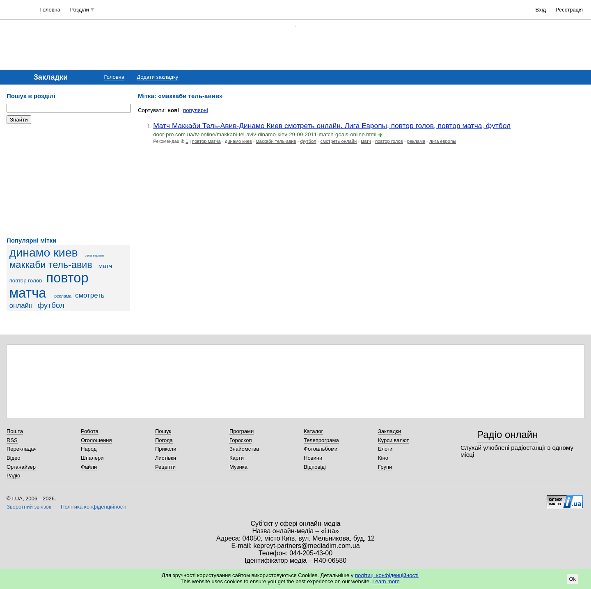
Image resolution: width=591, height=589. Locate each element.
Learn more (385, 581)
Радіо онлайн (507, 434)
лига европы (94, 255)
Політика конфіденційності (93, 507)
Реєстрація (569, 10)
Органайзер (21, 467)
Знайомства (244, 449)
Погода (164, 440)
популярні (195, 110)
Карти (236, 458)
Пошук (163, 431)
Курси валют (393, 440)
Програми (241, 431)
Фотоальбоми (320, 449)
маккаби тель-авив (50, 264)
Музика (238, 467)
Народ (88, 449)
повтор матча (49, 285)
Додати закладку (157, 77)
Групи (385, 467)
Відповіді (315, 467)
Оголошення (96, 440)
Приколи (165, 449)
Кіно (383, 458)
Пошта (15, 431)
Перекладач (22, 449)
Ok (572, 579)
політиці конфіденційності (387, 575)
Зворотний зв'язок (29, 507)
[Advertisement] (68, 180)
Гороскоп (240, 440)
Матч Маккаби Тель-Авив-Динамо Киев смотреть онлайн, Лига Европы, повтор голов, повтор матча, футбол (332, 125)
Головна (50, 10)
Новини (313, 458)
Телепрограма (321, 440)
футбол (50, 305)
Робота (89, 431)
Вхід (541, 10)
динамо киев (43, 252)
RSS (12, 440)
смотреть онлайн (339, 141)
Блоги (385, 449)
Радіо (13, 475)
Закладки (389, 431)
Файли (89, 467)
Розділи (79, 10)
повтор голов (25, 280)
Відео (14, 458)
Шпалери (92, 458)
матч (105, 265)
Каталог (313, 431)
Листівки (165, 458)
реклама (62, 295)
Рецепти (165, 467)
